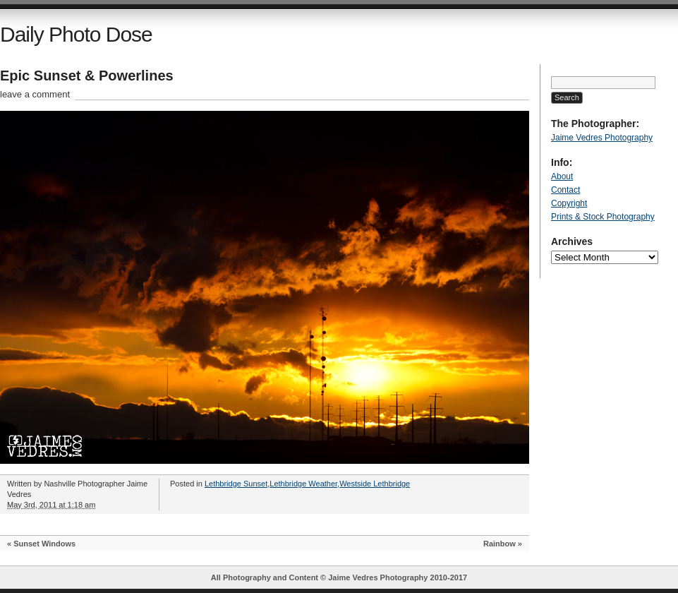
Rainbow (499, 543)
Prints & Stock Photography (603, 217)
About (562, 176)
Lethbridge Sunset (236, 483)
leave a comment (35, 94)
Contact (565, 190)
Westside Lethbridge (374, 483)
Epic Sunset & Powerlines (87, 75)
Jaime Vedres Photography (602, 138)
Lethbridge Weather (303, 483)
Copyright (569, 203)
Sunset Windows (44, 543)
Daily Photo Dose (76, 34)
